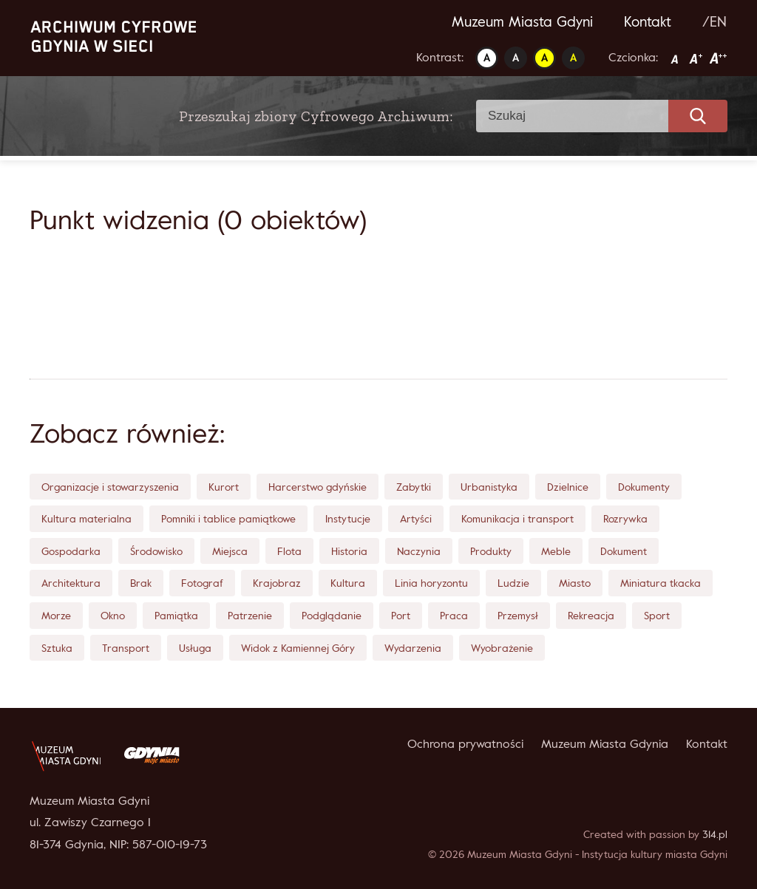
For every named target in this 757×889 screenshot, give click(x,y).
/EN (714, 21)
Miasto (575, 582)
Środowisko (156, 551)
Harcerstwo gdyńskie (317, 486)
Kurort (223, 486)
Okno (113, 615)
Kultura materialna (86, 518)
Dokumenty (644, 486)
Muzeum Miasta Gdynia (604, 743)
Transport (125, 647)
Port (400, 615)
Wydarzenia (412, 647)
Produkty (491, 551)
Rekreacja (591, 615)
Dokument (623, 551)
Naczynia (419, 551)
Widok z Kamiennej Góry (298, 647)
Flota (289, 551)
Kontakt (647, 21)
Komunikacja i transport (517, 518)
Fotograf (202, 582)
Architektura (71, 582)
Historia (349, 551)
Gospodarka (71, 551)
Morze (56, 615)
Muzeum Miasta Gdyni (522, 21)
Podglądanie (331, 615)
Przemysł (518, 615)
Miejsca (230, 551)
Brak (141, 582)
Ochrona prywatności (465, 743)
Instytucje (347, 518)
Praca (454, 615)
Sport (657, 615)
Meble (556, 551)
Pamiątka (176, 615)
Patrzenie (250, 615)
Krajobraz (277, 582)
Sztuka (56, 647)
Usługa (195, 647)
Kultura (347, 582)
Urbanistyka (489, 486)
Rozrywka (625, 518)
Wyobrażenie (502, 647)
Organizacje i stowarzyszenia (110, 486)
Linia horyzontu (431, 582)
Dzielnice (567, 486)
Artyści (416, 518)
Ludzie (513, 582)
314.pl (714, 834)
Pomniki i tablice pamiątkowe (228, 518)
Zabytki (413, 486)
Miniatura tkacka (660, 582)
